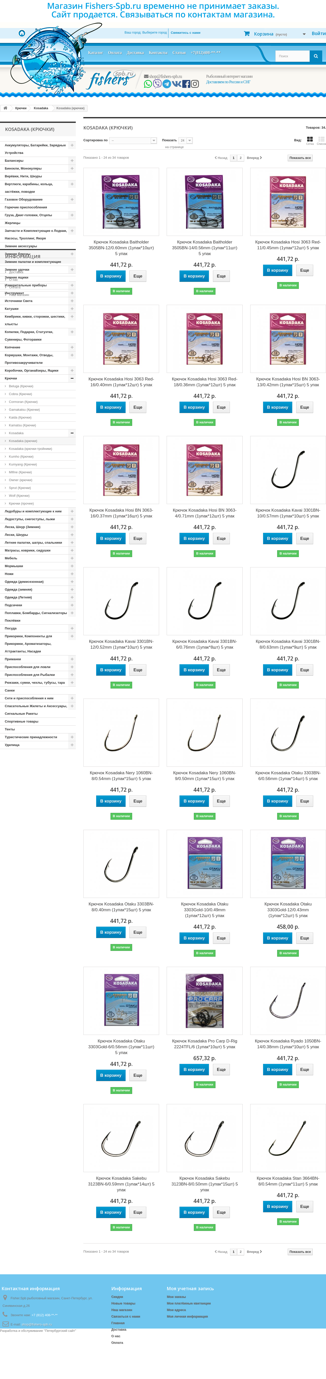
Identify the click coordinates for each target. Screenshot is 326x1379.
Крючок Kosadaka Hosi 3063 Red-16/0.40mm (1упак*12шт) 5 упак (121, 382)
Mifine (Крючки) (20, 472)
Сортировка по (95, 140)
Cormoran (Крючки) (23, 402)
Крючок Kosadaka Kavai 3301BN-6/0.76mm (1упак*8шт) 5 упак (204, 644)
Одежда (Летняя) (18, 597)
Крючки (11, 378)
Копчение (12, 347)
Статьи (179, 52)
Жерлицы (12, 223)
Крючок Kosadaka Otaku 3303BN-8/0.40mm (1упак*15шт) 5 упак (121, 907)
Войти (319, 33)
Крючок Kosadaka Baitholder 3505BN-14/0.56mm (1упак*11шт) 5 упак (204, 248)
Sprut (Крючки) (19, 488)
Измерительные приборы (26, 285)
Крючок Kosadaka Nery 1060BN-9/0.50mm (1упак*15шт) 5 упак (204, 775)
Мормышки (14, 566)
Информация (23, 764)
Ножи (9, 574)
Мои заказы (176, 1297)
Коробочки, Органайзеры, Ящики (31, 370)
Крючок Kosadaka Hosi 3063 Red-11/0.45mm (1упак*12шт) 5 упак (288, 245)
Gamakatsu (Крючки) (24, 409)
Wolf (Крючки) (19, 496)
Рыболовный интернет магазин (229, 76)
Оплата (115, 52)
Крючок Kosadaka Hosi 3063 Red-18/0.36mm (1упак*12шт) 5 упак (205, 382)
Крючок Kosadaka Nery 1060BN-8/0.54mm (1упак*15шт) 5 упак (121, 775)
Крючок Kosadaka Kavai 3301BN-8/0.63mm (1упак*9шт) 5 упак (288, 644)
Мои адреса (176, 1310)
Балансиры (14, 160)
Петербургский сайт (60, 1376)
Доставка (135, 52)
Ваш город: (146, 32)
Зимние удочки (17, 269)
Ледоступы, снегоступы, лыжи (30, 519)
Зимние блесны (17, 254)
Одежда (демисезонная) (24, 582)
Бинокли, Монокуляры (23, 168)
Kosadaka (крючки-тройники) (30, 449)
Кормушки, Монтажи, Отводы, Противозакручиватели (29, 359)
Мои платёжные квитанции (188, 1303)
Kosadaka (15, 433)
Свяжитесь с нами (186, 33)
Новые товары (123, 1303)
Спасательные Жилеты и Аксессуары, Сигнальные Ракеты (36, 709)
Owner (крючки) (20, 480)
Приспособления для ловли (27, 667)
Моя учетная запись (190, 1288)
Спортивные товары (21, 721)
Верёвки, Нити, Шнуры (23, 176)
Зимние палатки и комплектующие (33, 262)
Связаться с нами (125, 1316)
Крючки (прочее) (21, 503)
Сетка (310, 140)
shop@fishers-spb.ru (163, 76)
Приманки (13, 659)
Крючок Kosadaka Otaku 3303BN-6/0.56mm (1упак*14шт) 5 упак (288, 775)
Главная (118, 1323)
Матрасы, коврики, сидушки (27, 550)
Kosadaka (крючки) (22, 441)
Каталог (95, 52)
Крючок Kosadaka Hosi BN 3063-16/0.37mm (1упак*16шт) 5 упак (121, 513)
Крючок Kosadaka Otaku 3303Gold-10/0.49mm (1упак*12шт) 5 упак (204, 910)
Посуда (11, 628)
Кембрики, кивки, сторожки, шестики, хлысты (35, 320)
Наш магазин (18, 800)
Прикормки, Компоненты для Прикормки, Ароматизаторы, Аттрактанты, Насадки (28, 643)
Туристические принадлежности (31, 737)
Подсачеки (13, 605)
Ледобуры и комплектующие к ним (33, 511)
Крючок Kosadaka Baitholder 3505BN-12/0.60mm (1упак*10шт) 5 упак (121, 248)
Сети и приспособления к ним (29, 698)
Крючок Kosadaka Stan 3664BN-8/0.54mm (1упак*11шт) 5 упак (288, 1181)
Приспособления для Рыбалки (30, 675)
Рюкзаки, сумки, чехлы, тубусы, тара (35, 682)
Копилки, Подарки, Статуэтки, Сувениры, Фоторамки (29, 335)
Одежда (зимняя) (18, 589)
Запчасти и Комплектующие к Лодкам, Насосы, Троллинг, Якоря (36, 234)
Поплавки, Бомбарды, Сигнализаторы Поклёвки (36, 616)
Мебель (11, 558)
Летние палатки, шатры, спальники (33, 542)
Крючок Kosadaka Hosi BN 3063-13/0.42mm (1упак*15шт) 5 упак (288, 382)
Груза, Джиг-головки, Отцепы (28, 215)
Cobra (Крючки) (20, 394)
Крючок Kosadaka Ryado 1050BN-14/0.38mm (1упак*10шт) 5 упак (288, 1044)
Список (321, 140)
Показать (169, 140)
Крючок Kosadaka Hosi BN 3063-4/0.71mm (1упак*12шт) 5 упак (205, 513)
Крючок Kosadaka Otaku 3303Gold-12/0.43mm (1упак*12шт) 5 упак (288, 910)
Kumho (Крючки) (20, 456)
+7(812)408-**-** (206, 52)
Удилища (12, 745)
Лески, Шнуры (16, 535)
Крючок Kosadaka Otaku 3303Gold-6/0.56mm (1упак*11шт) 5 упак (121, 1047)
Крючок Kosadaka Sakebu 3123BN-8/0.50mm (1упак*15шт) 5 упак (204, 1184)
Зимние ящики (16, 277)
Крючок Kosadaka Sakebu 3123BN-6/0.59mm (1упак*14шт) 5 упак (121, 1184)
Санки (10, 690)
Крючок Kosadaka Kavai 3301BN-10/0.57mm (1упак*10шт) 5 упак (288, 513)
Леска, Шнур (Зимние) (22, 527)
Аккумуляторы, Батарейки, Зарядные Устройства (35, 149)
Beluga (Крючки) (20, 386)
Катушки (12, 309)
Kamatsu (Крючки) (22, 425)
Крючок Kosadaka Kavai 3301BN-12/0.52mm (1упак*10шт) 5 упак (121, 644)
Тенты (10, 729)
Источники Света (18, 301)
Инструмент (14, 293)
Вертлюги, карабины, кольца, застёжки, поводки (29, 188)
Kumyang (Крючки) (22, 464)
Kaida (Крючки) (19, 417)
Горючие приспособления (26, 207)
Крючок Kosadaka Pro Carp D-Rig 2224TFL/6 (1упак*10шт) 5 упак (204, 1044)
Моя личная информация (187, 1316)
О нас (13, 785)
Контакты (158, 52)
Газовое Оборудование (24, 199)
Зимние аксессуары (21, 246)
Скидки (117, 1297)
